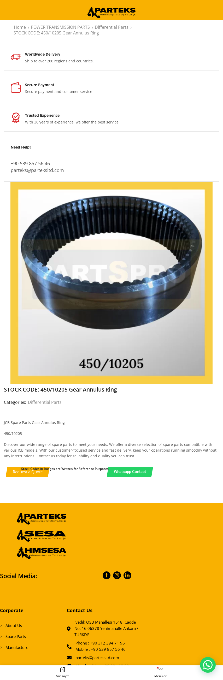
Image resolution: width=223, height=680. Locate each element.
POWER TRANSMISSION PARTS (60, 27)
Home (20, 27)
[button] (207, 664)
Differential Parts (111, 27)
